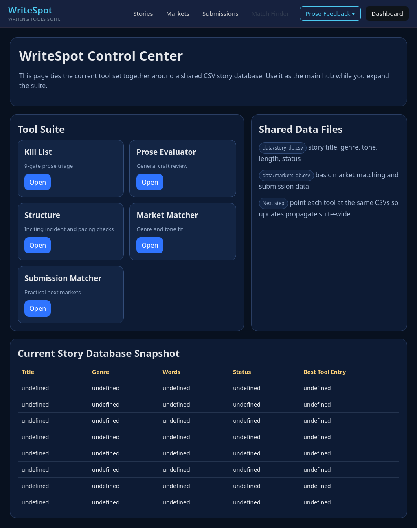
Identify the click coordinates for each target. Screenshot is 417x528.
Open (37, 182)
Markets (177, 13)
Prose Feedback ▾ (330, 13)
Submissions (220, 13)
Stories (143, 13)
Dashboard (387, 13)
